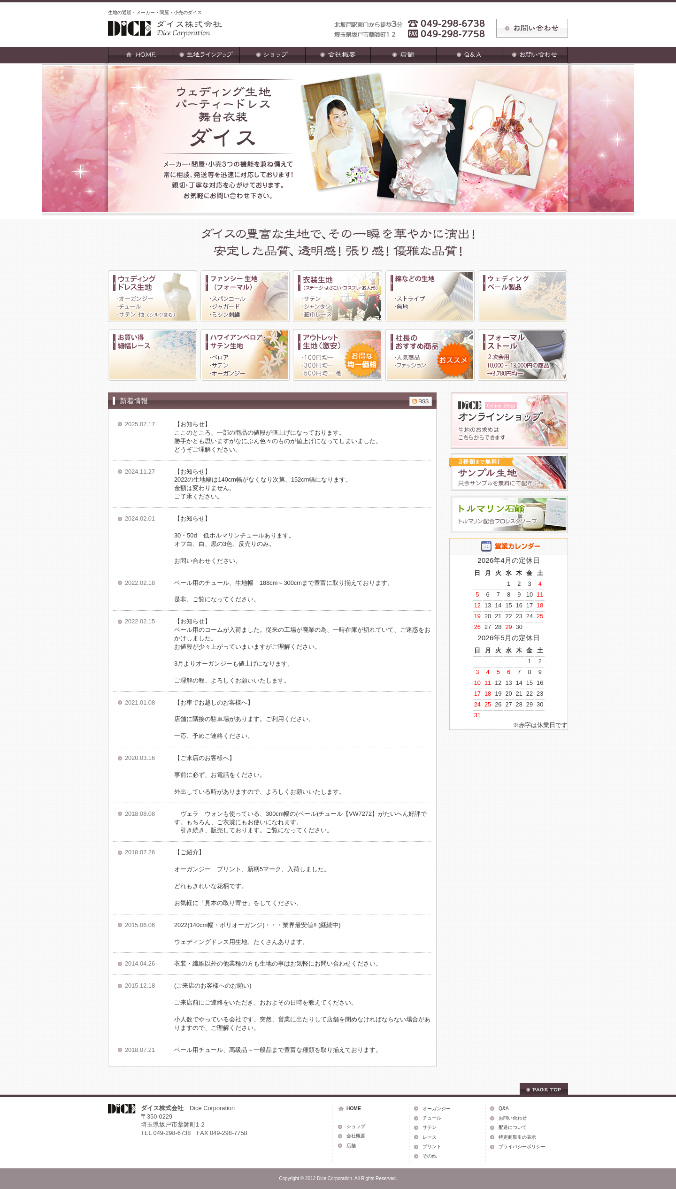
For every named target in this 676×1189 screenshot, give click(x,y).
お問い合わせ (513, 1117)
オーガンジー (436, 1108)
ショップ (355, 1126)
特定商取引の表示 (517, 1137)
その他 (429, 1155)
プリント (431, 1146)
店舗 (351, 1145)
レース (429, 1137)
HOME (353, 1108)
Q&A (504, 1108)
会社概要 (355, 1135)
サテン (429, 1127)
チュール (431, 1117)
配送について (513, 1127)
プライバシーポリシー (522, 1146)
